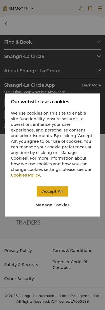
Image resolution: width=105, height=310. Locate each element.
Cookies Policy (25, 175)
